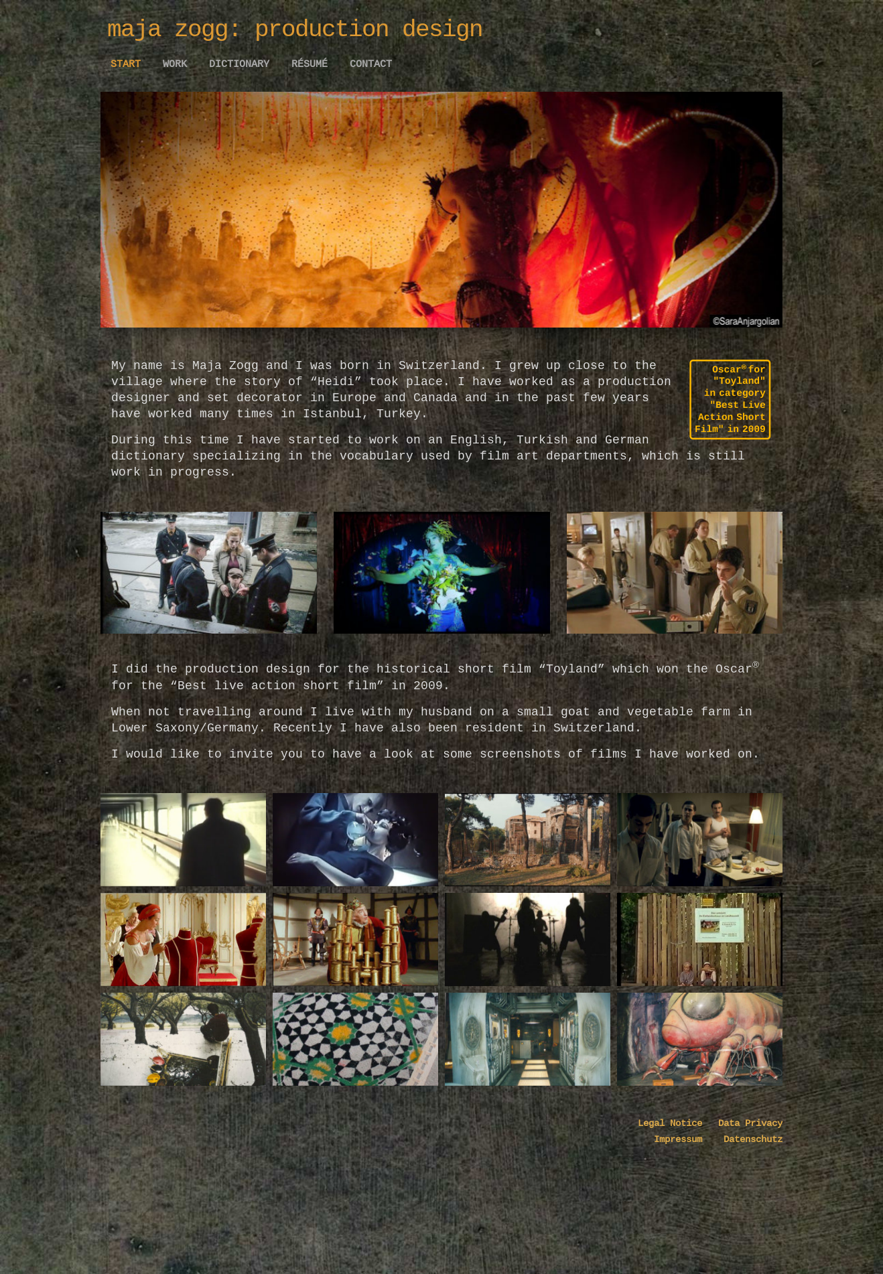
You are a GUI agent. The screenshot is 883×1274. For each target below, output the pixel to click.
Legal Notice (670, 1140)
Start (126, 64)
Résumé (309, 64)
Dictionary (239, 64)
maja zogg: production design (294, 30)
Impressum (680, 1156)
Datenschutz (745, 1156)
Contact (371, 64)
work (175, 64)
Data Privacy (742, 1140)
